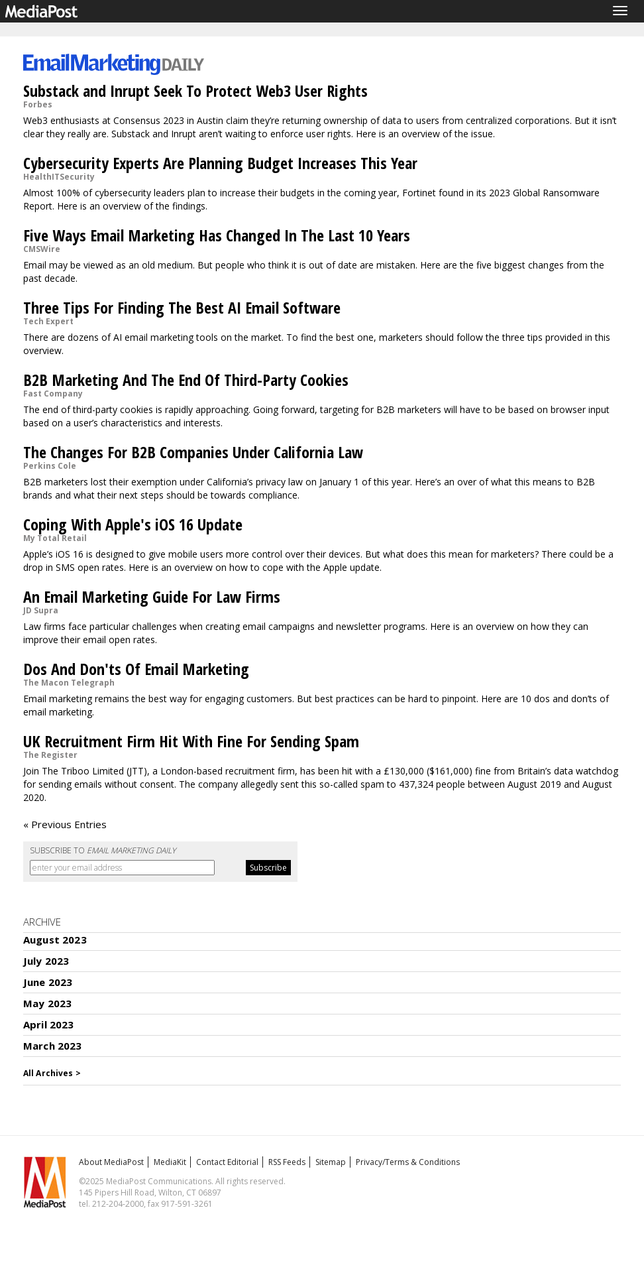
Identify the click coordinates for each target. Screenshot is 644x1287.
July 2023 (46, 960)
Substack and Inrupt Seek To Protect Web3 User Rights (195, 90)
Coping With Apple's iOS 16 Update (132, 524)
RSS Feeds (286, 1162)
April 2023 (48, 1024)
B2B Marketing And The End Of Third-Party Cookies (186, 380)
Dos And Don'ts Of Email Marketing (136, 669)
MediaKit (170, 1162)
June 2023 (47, 982)
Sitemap (330, 1162)
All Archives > (52, 1073)
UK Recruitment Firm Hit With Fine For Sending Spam (191, 741)
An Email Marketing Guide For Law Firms (151, 596)
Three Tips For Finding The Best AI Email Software (182, 307)
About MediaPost (111, 1162)
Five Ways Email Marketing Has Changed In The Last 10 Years (216, 235)
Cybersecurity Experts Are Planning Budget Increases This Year (220, 163)
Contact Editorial (227, 1162)
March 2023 (52, 1045)
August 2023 (55, 939)
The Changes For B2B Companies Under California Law (193, 452)
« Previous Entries (65, 824)
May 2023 (47, 1003)
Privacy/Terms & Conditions (408, 1162)
